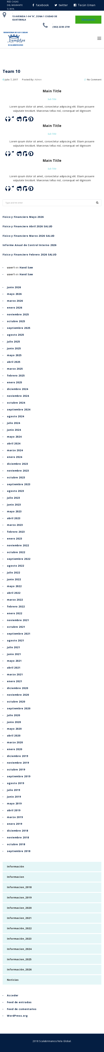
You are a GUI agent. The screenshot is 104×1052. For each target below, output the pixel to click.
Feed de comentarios (22, 1009)
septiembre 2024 (18, 409)
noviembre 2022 (18, 545)
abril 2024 (13, 443)
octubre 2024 (16, 402)
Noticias (13, 979)
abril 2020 (13, 735)
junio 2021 (14, 654)
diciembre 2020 (17, 688)
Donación (88, 20)
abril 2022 (13, 592)
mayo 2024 (14, 436)
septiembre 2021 (18, 633)
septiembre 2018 (18, 851)
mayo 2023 (14, 511)
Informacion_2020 (19, 907)
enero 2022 (14, 613)
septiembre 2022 (18, 558)
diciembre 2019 (17, 756)
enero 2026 (14, 307)
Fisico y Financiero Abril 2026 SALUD (27, 226)
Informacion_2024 (19, 949)
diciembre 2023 (17, 463)
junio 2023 (14, 504)
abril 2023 (13, 518)
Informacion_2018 (19, 887)
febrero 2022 (16, 606)
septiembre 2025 (18, 328)
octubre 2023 (16, 477)
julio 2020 (13, 715)
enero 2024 (14, 457)
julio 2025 (13, 341)
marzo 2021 (15, 674)
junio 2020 (14, 722)
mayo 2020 (14, 728)
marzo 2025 (15, 368)
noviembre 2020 (18, 694)
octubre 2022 (16, 552)
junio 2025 (14, 348)
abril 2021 (13, 667)
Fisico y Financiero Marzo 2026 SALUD (29, 235)
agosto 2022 (15, 565)
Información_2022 (19, 928)
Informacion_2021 (19, 918)
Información (15, 866)
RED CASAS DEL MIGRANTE (15, 3)
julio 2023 (13, 497)
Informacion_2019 (19, 897)
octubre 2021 (16, 626)
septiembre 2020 (18, 708)
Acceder (12, 995)
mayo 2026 (14, 294)
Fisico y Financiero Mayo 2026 (23, 217)
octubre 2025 (16, 321)
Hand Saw (26, 267)
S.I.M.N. (11, 8)
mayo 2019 (14, 803)
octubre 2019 (16, 769)
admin (38, 79)
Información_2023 (19, 938)
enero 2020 (14, 749)
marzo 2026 (15, 300)
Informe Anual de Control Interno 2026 (29, 245)
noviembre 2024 (18, 395)
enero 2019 (14, 823)
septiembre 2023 (18, 484)
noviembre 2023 (18, 470)
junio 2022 (14, 579)
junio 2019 (14, 796)
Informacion (15, 876)
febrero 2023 (16, 531)
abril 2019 (13, 810)
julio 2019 (13, 790)
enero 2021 (14, 681)
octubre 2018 (16, 844)
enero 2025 (14, 382)
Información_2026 (19, 969)
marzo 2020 (15, 742)
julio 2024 (13, 423)
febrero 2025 (16, 375)
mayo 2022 (14, 586)
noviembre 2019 (18, 762)
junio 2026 (14, 287)
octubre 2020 (16, 701)
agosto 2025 (15, 334)
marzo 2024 (15, 450)
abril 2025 (13, 362)
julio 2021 (13, 647)
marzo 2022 (15, 599)
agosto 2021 (15, 640)
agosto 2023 (15, 491)
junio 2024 (14, 429)
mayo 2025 (14, 355)
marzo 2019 (15, 817)
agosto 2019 (15, 783)
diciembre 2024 (17, 389)
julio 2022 (13, 572)
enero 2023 (14, 538)
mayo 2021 (14, 660)
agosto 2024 (15, 416)
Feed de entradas (19, 1002)
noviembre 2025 (18, 314)
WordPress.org (17, 1015)
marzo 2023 (15, 525)
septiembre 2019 (18, 776)
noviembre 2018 (18, 837)
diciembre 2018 (17, 830)
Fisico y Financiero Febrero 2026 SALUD (30, 254)
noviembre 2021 (18, 620)
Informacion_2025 (19, 959)
